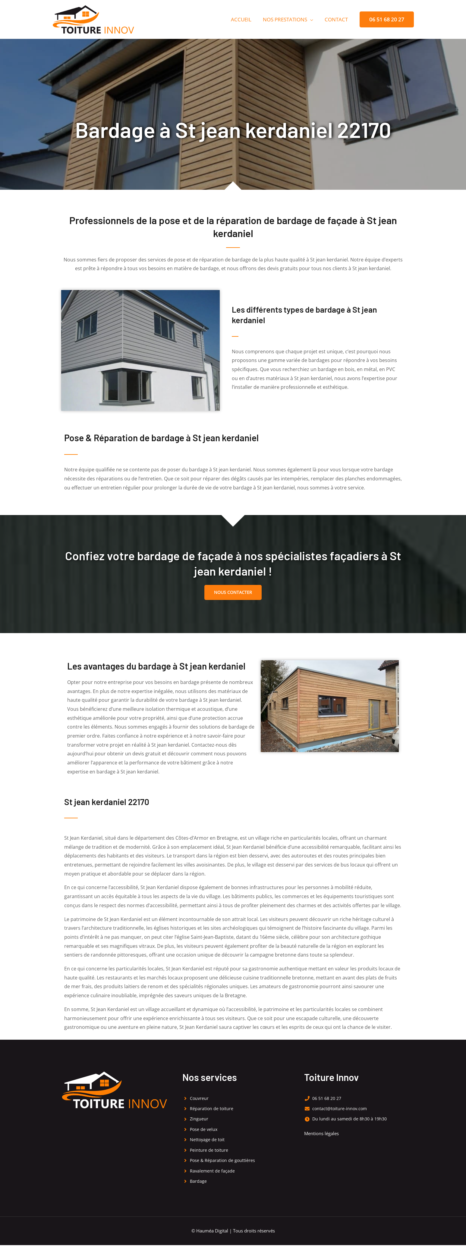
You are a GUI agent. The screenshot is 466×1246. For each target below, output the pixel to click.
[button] (387, 19)
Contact (336, 19)
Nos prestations (287, 19)
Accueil (244, 19)
